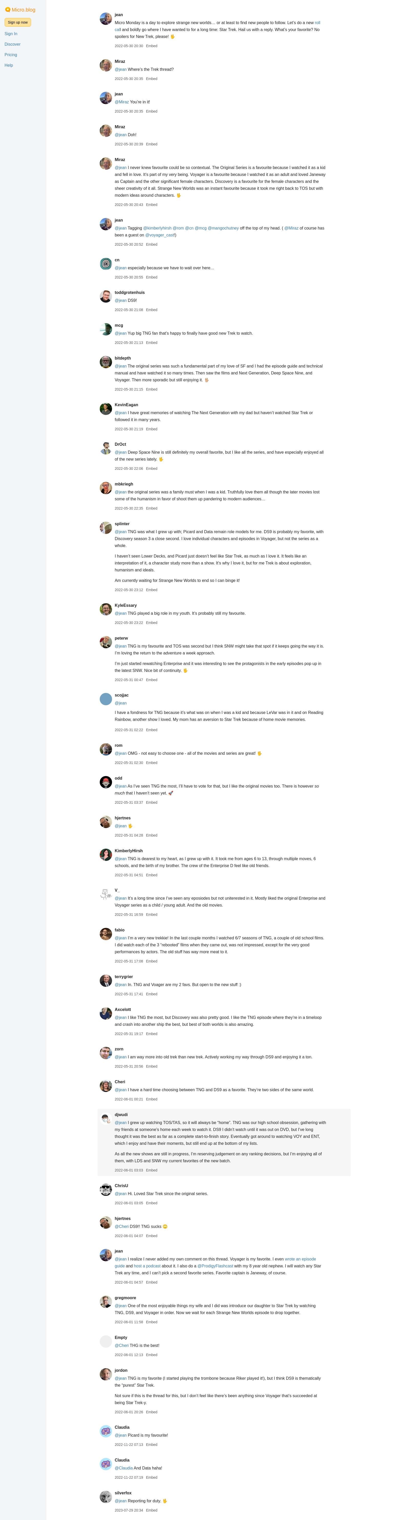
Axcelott (123, 1009)
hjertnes (122, 818)
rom (118, 745)
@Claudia (124, 1468)
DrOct (120, 444)
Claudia (122, 1427)
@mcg (200, 228)
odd (118, 778)
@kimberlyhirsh (157, 228)
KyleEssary (126, 605)
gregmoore (125, 1298)
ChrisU (121, 1186)
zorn (119, 1049)
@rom (178, 228)
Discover (13, 44)
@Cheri (121, 1226)
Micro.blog (23, 10)
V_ (117, 890)
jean (119, 15)
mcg (119, 325)
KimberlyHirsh (129, 851)
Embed (151, 46)
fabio (119, 930)
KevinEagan (126, 405)
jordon (121, 1370)
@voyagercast (159, 235)
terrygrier (124, 977)
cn (117, 260)
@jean (121, 69)
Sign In (11, 34)
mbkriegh (124, 484)
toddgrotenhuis (130, 292)
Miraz (120, 61)
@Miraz (122, 102)
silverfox (123, 1493)
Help (9, 65)
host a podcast (147, 1266)
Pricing (11, 55)
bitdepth (123, 358)
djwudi (121, 1114)
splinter (122, 524)
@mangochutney (223, 228)
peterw (121, 638)
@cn (189, 228)
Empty (121, 1337)
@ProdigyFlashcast (215, 1266)
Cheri (120, 1082)
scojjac (121, 695)
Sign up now (18, 22)
